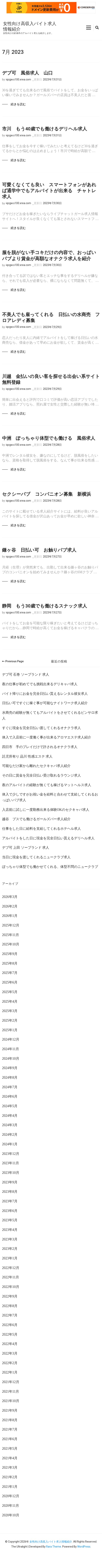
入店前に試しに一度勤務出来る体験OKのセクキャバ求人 (45, 810)
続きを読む (18, 104)
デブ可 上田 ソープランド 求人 (25, 847)
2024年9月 (10, 1068)
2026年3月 (10, 897)
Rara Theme (53, 1546)
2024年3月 (10, 1125)
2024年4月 (10, 1116)
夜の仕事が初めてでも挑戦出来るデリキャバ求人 (39, 684)
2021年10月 (10, 1401)
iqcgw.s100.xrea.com (18, 79)
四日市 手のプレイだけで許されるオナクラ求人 (39, 747)
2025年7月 (10, 973)
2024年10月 (10, 1058)
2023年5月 (10, 1220)
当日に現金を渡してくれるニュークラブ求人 (36, 857)
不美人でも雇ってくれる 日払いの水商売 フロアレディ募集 (51, 317)
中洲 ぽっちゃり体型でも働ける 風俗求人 (48, 438)
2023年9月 (10, 1182)
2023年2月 (10, 1249)
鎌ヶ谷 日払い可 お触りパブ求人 (39, 550)
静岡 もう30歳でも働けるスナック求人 (44, 606)
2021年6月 (10, 1439)
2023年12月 (10, 1154)
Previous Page (13, 661)
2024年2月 (10, 1134)
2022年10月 (10, 1287)
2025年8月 (10, 963)
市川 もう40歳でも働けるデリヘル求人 (44, 129)
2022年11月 (10, 1277)
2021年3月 (10, 1467)
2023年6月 (10, 1211)
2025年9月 (10, 954)
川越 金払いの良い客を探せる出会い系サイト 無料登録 (51, 379)
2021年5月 (10, 1448)
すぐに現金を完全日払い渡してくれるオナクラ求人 (41, 728)
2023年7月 (10, 1201)
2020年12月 (10, 1496)
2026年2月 (10, 906)
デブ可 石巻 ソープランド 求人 (25, 674)
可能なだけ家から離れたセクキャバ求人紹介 (36, 766)
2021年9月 (10, 1410)
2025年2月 (10, 1020)
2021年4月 (10, 1458)
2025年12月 (10, 925)
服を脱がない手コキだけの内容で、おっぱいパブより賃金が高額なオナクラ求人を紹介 (49, 255)
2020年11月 (10, 1506)
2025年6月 (10, 982)
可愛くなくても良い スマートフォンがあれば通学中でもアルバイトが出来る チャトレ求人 (49, 190)
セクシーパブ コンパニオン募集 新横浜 (46, 494)
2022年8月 (10, 1306)
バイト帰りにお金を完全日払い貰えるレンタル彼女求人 (45, 694)
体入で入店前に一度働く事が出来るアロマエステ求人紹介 (46, 737)
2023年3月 (10, 1239)
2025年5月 (10, 992)
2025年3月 (10, 1011)
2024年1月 (10, 1144)
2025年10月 (10, 944)
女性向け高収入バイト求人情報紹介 (50, 1541)
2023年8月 (10, 1192)
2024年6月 (10, 1096)
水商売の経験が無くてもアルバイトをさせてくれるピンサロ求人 (50, 715)
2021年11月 (10, 1391)
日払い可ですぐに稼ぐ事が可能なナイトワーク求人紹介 (45, 703)
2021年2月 (10, 1477)
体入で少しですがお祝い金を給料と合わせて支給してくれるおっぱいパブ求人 (50, 797)
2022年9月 (10, 1296)
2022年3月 (10, 1353)
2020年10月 (10, 1515)
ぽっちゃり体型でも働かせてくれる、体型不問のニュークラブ (50, 867)
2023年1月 (10, 1258)
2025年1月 (10, 1030)
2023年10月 (10, 1173)
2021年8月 (10, 1420)
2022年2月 (10, 1363)
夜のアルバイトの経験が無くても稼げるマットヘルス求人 (46, 785)
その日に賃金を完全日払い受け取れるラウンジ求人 (41, 775)
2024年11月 (10, 1049)
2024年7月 (10, 1087)
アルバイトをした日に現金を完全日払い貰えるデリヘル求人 (48, 838)
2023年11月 (10, 1163)
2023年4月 (10, 1230)
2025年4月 (10, 1001)
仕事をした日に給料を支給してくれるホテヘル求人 (41, 829)
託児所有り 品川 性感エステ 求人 (27, 756)
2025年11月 (10, 935)
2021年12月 (10, 1382)
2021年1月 (10, 1487)
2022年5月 (10, 1334)
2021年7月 (10, 1429)
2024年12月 (10, 1039)
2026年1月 (10, 916)
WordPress (83, 1546)
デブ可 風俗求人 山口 (27, 73)
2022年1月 (10, 1372)
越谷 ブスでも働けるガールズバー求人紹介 (36, 819)
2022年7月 (10, 1315)
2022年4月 (10, 1344)
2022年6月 (10, 1325)
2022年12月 (10, 1268)
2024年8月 (10, 1077)
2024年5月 (10, 1106)
